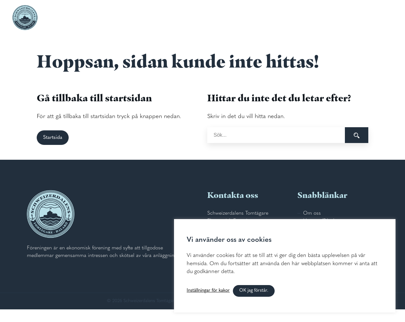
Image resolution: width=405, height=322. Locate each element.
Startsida (52, 137)
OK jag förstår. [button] (253, 290)
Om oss (312, 213)
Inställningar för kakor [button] (208, 290)
